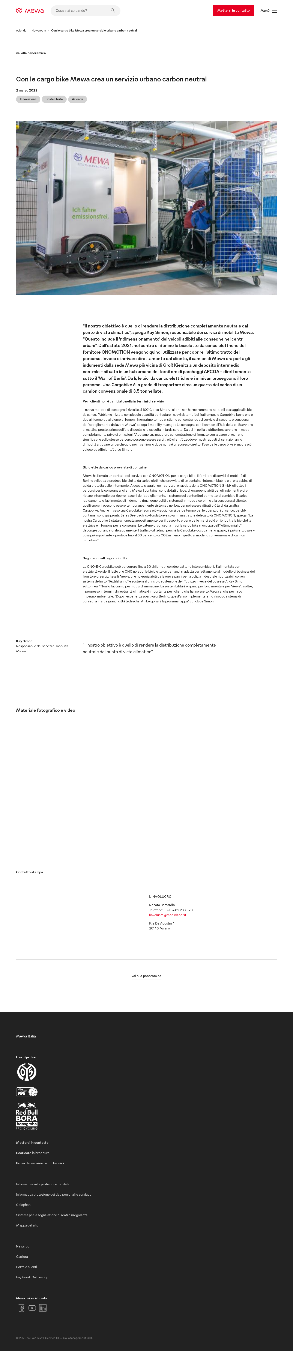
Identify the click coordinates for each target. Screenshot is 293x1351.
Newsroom (39, 30)
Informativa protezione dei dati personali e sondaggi (54, 1194)
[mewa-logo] (30, 10)
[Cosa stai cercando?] (85, 10)
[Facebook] (21, 1308)
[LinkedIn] (43, 1308)
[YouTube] (32, 1308)
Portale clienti (26, 1267)
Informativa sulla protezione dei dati (42, 1184)
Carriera (22, 1256)
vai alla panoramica (31, 53)
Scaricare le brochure (33, 1153)
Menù (268, 11)
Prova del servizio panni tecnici (40, 1163)
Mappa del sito (27, 1225)
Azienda (21, 30)
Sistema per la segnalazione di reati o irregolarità (51, 1215)
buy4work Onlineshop (32, 1277)
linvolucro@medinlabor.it (167, 915)
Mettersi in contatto (233, 10)
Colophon (23, 1204)
